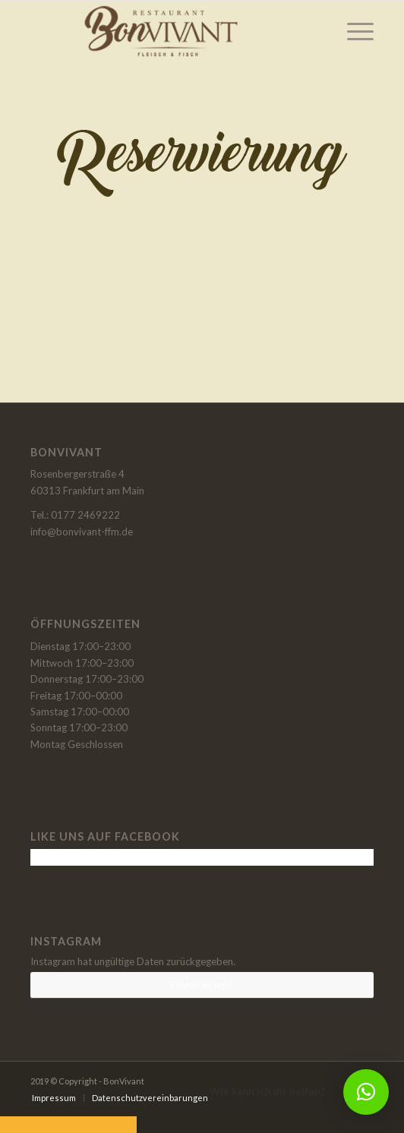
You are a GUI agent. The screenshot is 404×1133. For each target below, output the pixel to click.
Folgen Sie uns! (202, 984)
